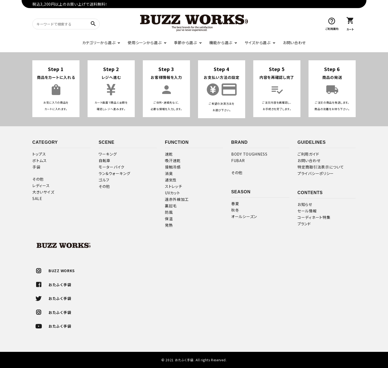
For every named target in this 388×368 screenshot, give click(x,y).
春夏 (235, 203)
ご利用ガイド (308, 154)
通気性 (171, 180)
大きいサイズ (43, 192)
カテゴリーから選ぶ (98, 42)
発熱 (169, 225)
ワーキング (108, 154)
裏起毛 (171, 205)
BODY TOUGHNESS (249, 154)
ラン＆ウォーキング (114, 173)
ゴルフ (104, 180)
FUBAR (238, 160)
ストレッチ (173, 186)
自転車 (104, 160)
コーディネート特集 (313, 217)
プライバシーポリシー (315, 173)
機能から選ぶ (220, 42)
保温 (169, 218)
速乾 (169, 154)
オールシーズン (244, 216)
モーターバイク (111, 167)
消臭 (169, 173)
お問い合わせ (294, 42)
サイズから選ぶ (258, 42)
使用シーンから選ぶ (144, 42)
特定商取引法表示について (320, 167)
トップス (39, 154)
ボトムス (39, 160)
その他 (38, 179)
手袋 (36, 167)
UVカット (172, 192)
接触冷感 (173, 167)
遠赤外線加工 (177, 199)
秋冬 (235, 210)
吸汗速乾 (173, 160)
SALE (37, 198)
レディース (41, 185)
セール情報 (307, 210)
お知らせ (304, 204)
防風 (169, 212)
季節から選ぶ (185, 42)
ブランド (304, 223)
